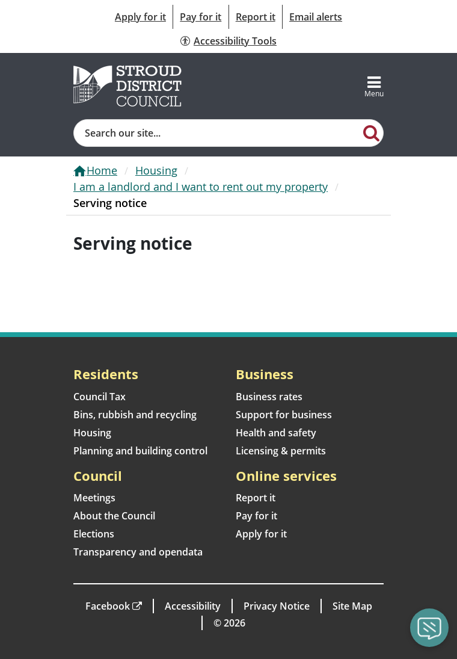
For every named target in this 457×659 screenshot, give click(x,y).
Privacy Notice (277, 606)
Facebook (107, 606)
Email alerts (315, 16)
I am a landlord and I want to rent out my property (200, 186)
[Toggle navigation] (374, 86)
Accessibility (193, 606)
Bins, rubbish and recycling (135, 414)
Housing (156, 170)
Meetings (94, 497)
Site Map (352, 606)
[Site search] (216, 133)
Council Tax (99, 396)
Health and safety (276, 432)
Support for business (284, 414)
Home (102, 170)
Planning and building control (140, 450)
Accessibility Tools (235, 41)
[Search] (371, 132)
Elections (93, 533)
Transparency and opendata (138, 551)
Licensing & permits (281, 450)
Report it (255, 16)
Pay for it (200, 16)
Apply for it (140, 16)
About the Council (114, 515)
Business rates (269, 396)
